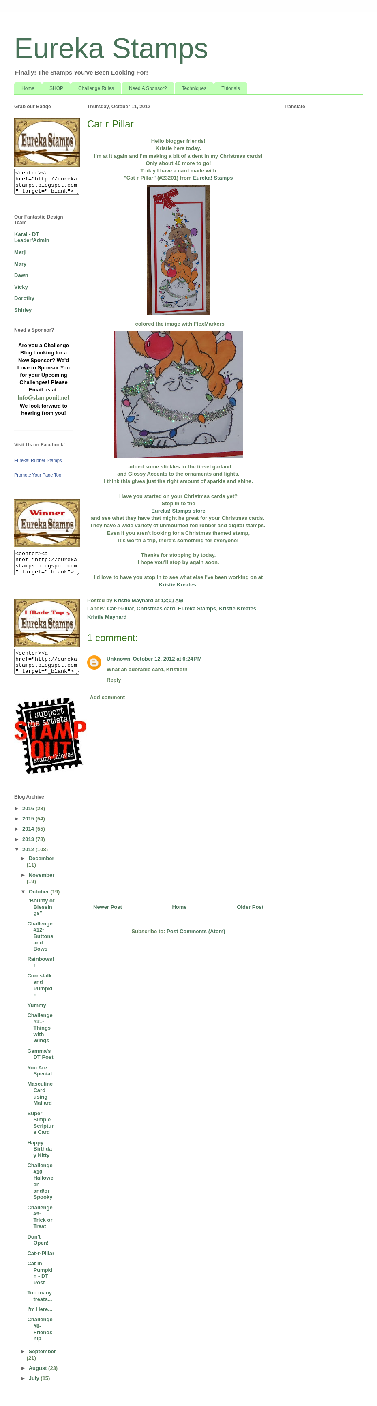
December (41, 858)
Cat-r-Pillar (120, 608)
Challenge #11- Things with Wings (39, 1027)
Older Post (250, 907)
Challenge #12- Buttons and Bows (40, 936)
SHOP (56, 88)
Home (27, 88)
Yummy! (37, 1005)
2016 (29, 808)
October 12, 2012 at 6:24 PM (167, 659)
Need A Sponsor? (148, 88)
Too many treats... (39, 1296)
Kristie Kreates (237, 608)
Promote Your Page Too (37, 474)
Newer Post (107, 907)
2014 (29, 829)
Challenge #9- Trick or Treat (39, 1217)
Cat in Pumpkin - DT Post (39, 1273)
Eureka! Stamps (212, 178)
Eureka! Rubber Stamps (38, 460)
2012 (29, 849)
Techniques (194, 88)
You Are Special (39, 1071)
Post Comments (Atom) (196, 931)
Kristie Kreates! (178, 585)
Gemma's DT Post (40, 1054)
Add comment (107, 697)
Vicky (21, 287)
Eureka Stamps (111, 48)
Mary (20, 264)
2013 (29, 839)
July (35, 1378)
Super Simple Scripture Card (40, 1123)
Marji (20, 252)
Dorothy (24, 298)
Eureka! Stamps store (178, 511)
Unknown (119, 659)
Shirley (23, 310)
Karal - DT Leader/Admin (31, 237)
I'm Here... (39, 1309)
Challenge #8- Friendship (39, 1329)
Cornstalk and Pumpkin (39, 985)
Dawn (21, 275)
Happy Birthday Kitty (39, 1149)
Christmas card (156, 608)
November (42, 875)
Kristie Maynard (107, 617)
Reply (114, 680)
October (39, 892)
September (42, 1351)
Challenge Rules (96, 88)
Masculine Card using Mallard (40, 1093)
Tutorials (230, 88)
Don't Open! (38, 1240)
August (38, 1368)
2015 (29, 819)
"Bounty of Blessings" (40, 906)
